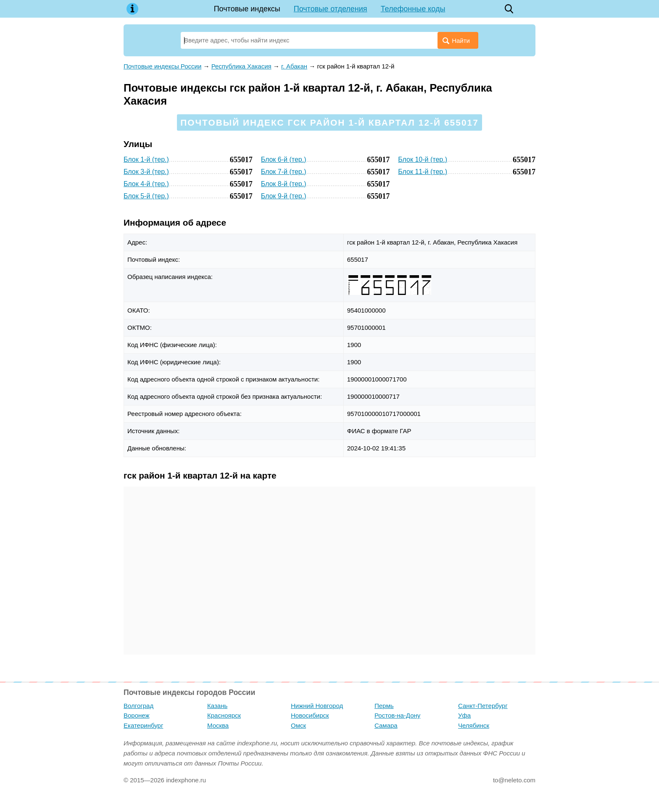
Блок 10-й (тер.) (422, 159)
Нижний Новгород (317, 705)
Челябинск (473, 725)
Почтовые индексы (247, 9)
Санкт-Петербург (483, 705)
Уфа (464, 715)
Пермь (384, 705)
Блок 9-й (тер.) (283, 196)
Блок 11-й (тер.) (422, 171)
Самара (386, 725)
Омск (298, 725)
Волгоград (138, 705)
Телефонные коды (413, 9)
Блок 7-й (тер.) (283, 171)
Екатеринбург (143, 725)
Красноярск (224, 715)
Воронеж (137, 715)
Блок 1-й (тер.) (146, 159)
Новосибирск (310, 715)
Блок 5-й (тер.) (146, 196)
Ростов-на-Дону (397, 715)
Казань (217, 705)
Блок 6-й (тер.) (283, 159)
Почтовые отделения (330, 9)
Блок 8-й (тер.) (283, 183)
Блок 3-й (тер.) (146, 171)
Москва (218, 725)
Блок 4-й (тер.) (146, 183)
